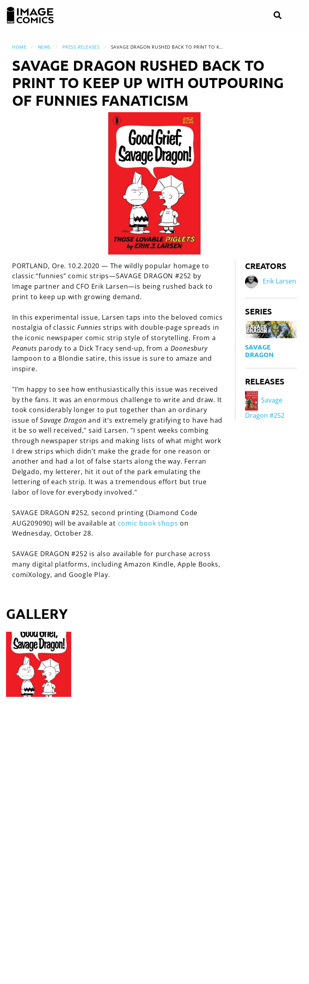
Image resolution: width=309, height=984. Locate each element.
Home (19, 47)
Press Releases (81, 47)
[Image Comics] (30, 15)
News (44, 47)
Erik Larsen (279, 281)
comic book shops (148, 523)
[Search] (277, 15)
